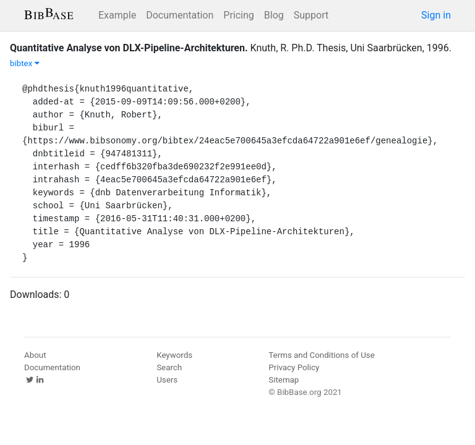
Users (167, 379)
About (35, 355)
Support (311, 15)
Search (169, 367)
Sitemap (283, 379)
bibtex (25, 63)
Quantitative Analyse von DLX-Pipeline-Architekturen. (129, 48)
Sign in (436, 15)
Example (117, 15)
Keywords (174, 355)
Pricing (238, 15)
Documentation (179, 15)
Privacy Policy (293, 367)
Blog (274, 15)
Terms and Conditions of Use (321, 355)
